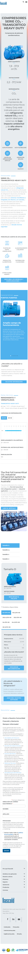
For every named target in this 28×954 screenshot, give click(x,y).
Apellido (6, 814)
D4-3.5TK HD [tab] (16, 622)
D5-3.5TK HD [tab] (6, 627)
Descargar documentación (14, 667)
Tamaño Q (5, 550)
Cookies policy (7, 927)
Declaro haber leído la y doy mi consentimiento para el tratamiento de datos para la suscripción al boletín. (13, 836)
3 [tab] (13, 355)
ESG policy (19, 933)
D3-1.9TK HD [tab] (6, 612)
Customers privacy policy (9, 930)
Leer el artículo (9, 508)
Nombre (5, 809)
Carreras (5, 890)
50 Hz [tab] (4, 418)
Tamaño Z (5, 559)
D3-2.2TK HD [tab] (16, 612)
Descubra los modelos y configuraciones (13, 280)
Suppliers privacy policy (9, 933)
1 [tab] (10, 355)
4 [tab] (14, 355)
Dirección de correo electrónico (10, 803)
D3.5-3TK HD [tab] (18, 617)
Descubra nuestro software (14, 698)
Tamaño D (5, 545)
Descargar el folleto (14, 597)
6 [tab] (17, 355)
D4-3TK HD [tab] (6, 622)
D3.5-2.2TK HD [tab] (7, 617)
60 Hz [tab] (10, 418)
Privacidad (7, 821)
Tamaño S (5, 554)
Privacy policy (16, 927)
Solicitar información (14, 382)
